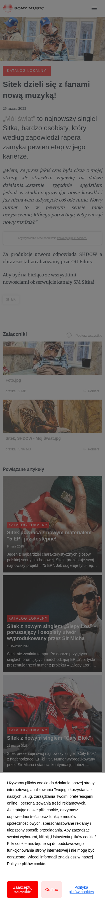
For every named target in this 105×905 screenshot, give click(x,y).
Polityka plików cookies (81, 889)
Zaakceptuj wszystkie (22, 889)
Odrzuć (51, 889)
